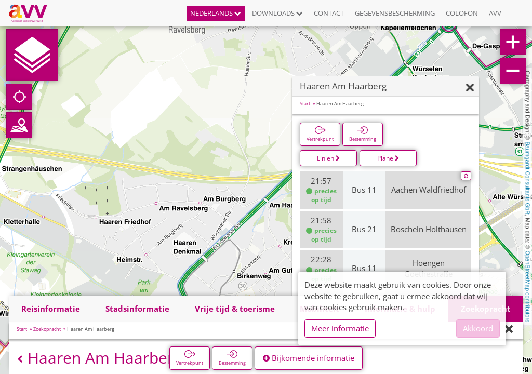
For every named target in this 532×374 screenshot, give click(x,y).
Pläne (388, 158)
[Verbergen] (470, 88)
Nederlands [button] (215, 13)
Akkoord (478, 328)
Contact (329, 13)
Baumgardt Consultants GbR (528, 178)
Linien (328, 158)
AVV (495, 13)
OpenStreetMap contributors (528, 286)
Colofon (462, 13)
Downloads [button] (277, 13)
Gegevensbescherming (395, 13)
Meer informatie (340, 328)
